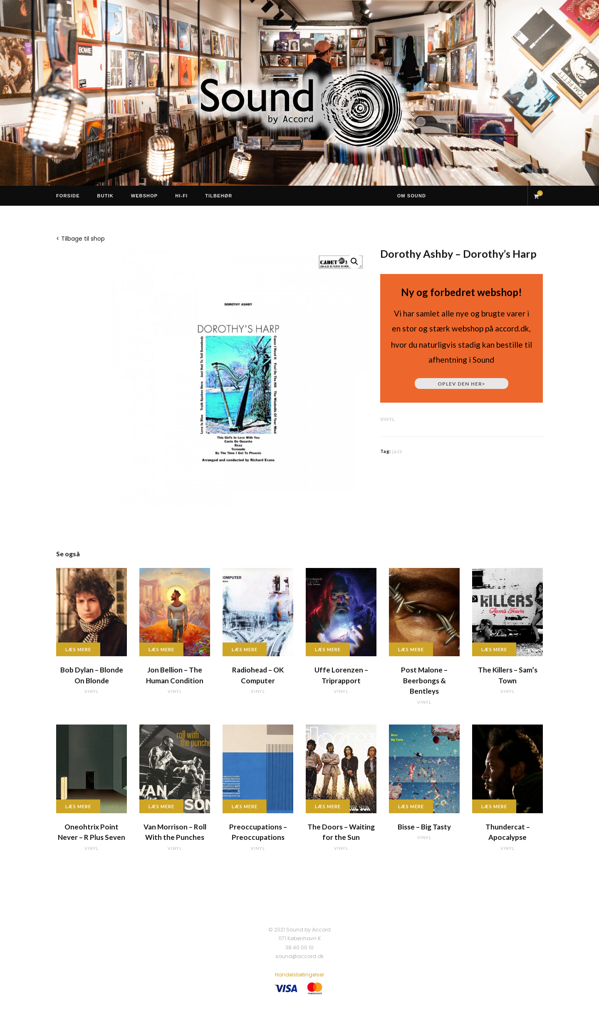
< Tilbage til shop (80, 238)
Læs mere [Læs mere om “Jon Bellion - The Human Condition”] (161, 649)
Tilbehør (218, 195)
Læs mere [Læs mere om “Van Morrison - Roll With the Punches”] (161, 806)
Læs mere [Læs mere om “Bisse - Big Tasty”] (411, 806)
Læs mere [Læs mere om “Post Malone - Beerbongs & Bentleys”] (411, 649)
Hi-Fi (181, 195)
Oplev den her (461, 384)
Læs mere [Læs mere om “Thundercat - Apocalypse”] (494, 806)
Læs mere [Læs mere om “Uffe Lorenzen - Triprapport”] (328, 649)
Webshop (144, 195)
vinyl (387, 419)
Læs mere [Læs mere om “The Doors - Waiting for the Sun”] (328, 806)
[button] (354, 261)
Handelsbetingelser (299, 974)
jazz (397, 451)
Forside (68, 195)
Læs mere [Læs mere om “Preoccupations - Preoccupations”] (244, 806)
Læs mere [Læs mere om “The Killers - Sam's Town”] (494, 649)
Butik (105, 195)
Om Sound (411, 195)
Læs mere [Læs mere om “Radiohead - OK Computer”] (244, 649)
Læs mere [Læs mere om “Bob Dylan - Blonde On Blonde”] (78, 649)
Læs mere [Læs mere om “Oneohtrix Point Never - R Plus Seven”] (78, 806)
